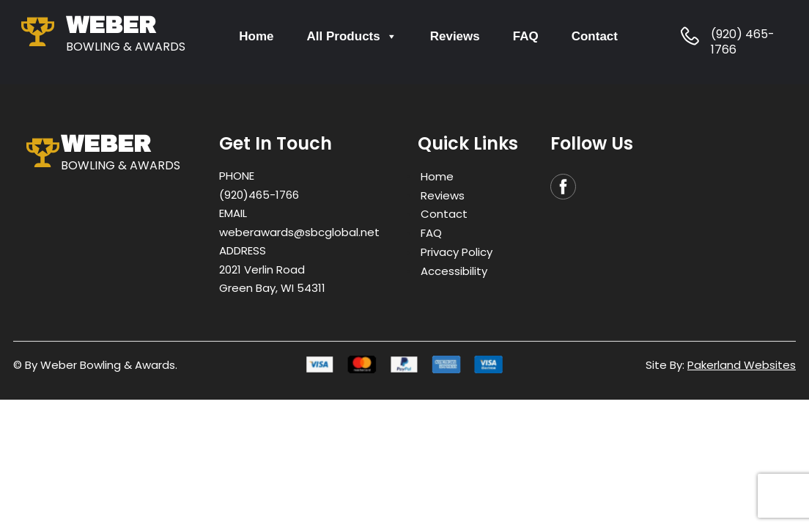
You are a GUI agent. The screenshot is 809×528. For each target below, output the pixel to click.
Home (256, 36)
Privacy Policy (456, 252)
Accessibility (454, 270)
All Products (352, 36)
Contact (595, 36)
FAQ (526, 36)
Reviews (455, 36)
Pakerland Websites (741, 365)
